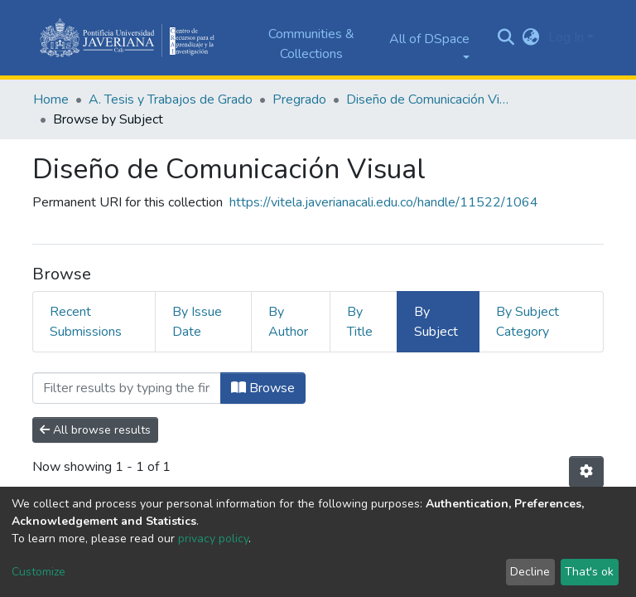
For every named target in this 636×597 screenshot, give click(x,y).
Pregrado (299, 99)
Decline (530, 572)
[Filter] (126, 388)
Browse (263, 388)
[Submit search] (506, 38)
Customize (38, 572)
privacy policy (213, 538)
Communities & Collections (311, 44)
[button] (531, 37)
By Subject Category (527, 322)
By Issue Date (197, 322)
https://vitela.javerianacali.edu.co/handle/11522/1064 (383, 202)
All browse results (95, 430)
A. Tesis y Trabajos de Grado (171, 99)
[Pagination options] (586, 472)
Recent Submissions (86, 322)
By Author (288, 322)
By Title (360, 322)
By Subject (436, 322)
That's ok (589, 572)
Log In (566, 37)
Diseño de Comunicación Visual (429, 99)
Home (51, 99)
